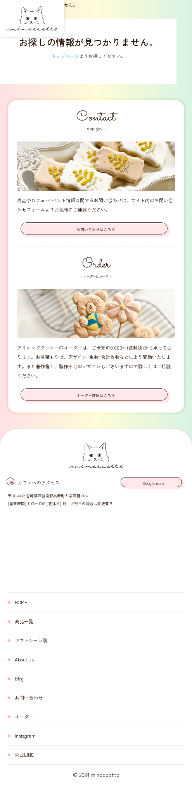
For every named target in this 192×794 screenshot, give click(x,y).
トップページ (65, 55)
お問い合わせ (29, 697)
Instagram (25, 735)
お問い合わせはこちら (95, 229)
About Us (24, 659)
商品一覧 (24, 621)
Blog (19, 678)
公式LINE (24, 754)
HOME (21, 602)
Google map (153, 483)
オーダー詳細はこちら (95, 395)
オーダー (24, 716)
